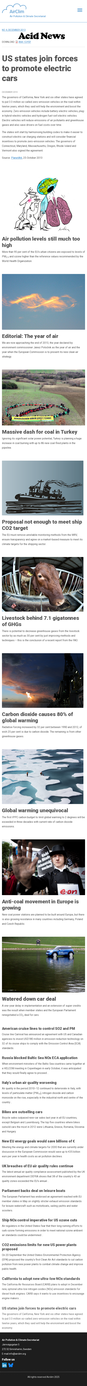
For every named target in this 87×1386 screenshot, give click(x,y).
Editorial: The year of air (30, 336)
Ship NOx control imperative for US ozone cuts (39, 1220)
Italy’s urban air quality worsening (29, 1083)
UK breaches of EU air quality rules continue (37, 1166)
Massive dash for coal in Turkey (39, 432)
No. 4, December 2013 (14, 30)
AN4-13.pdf (25, 42)
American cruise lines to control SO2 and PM (38, 1029)
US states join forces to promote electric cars (39, 1309)
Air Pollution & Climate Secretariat (28, 16)
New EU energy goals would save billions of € (38, 1141)
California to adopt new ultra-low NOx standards (41, 1279)
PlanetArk (16, 157)
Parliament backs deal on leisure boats (33, 1191)
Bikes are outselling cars (22, 1112)
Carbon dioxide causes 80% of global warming (37, 717)
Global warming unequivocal (35, 810)
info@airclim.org (17, 1353)
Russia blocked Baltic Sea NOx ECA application (40, 1058)
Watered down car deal (29, 999)
